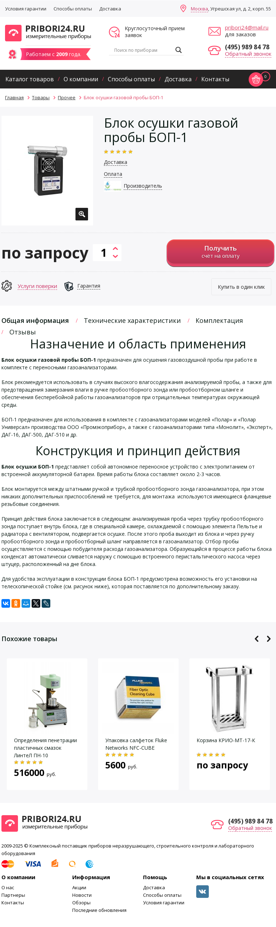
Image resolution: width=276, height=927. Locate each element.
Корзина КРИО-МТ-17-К (226, 740)
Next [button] (269, 639)
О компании (81, 79)
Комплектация (219, 320)
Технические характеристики (132, 320)
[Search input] (143, 50)
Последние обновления (99, 910)
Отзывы (22, 332)
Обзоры (81, 902)
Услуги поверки (37, 285)
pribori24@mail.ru (246, 27)
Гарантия (88, 285)
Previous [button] (257, 639)
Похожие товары (29, 638)
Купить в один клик (241, 286)
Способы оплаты (73, 8)
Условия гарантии (25, 8)
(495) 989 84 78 (247, 47)
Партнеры (13, 895)
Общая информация (35, 320)
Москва (199, 8)
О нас (7, 887)
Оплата (113, 173)
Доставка (110, 8)
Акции (79, 887)
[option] (47, 170)
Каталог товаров (29, 79)
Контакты (215, 79)
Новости (82, 895)
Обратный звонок (248, 53)
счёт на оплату (220, 251)
